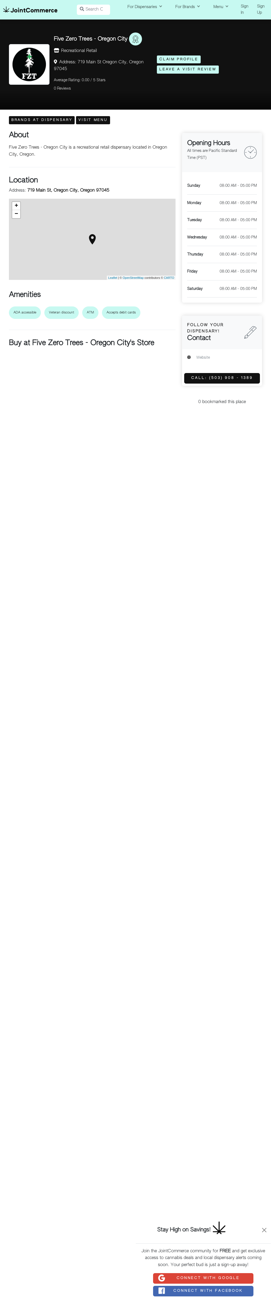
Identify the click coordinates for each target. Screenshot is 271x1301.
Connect (199, 1278)
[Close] (264, 1230)
